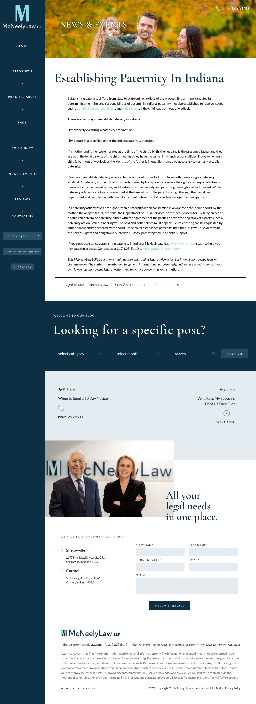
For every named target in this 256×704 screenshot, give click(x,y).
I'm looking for (16, 236)
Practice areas (22, 96)
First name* (145, 547)
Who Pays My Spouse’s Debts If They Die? (212, 400)
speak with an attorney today (163, 248)
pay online (24, 267)
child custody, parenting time (99, 108)
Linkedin (177, 284)
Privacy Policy (232, 691)
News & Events (22, 173)
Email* (194, 562)
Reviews (22, 199)
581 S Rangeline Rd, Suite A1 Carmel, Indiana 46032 (86, 585)
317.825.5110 (235, 8)
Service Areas (176, 647)
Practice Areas (159, 647)
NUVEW (146, 691)
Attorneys (22, 71)
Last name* (198, 547)
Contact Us (22, 216)
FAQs (22, 122)
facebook (140, 284)
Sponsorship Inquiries (24, 251)
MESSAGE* (143, 577)
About (22, 45)
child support (135, 108)
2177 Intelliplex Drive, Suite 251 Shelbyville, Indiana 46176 (89, 562)
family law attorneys (183, 243)
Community (22, 148)
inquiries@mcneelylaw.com (84, 647)
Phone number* (148, 562)
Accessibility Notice (210, 691)
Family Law (101, 284)
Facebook (69, 691)
